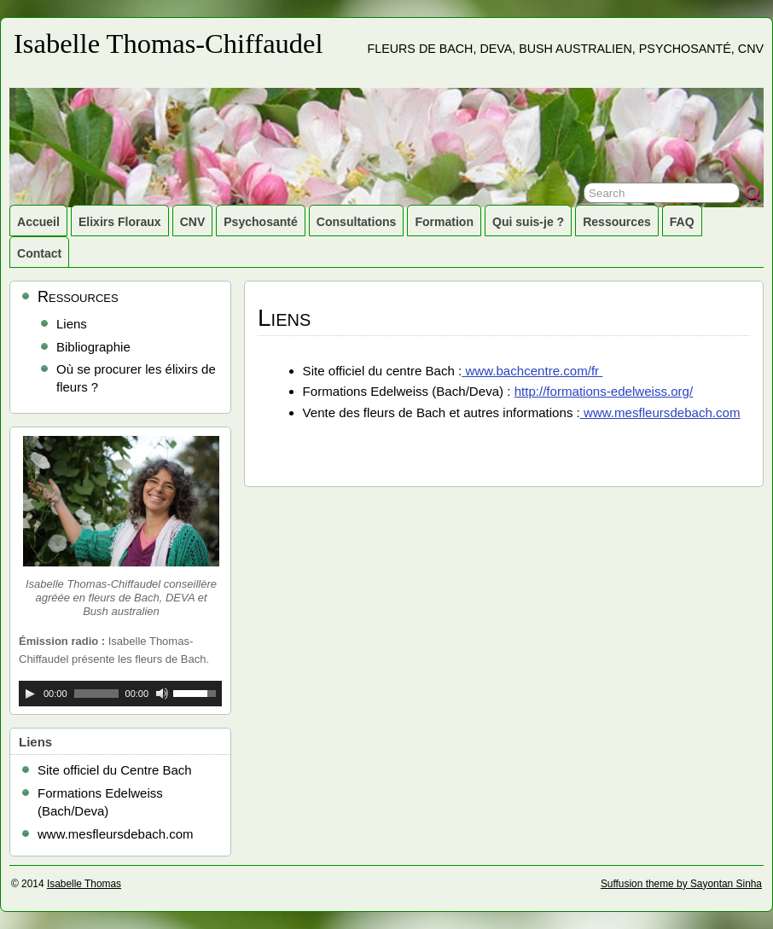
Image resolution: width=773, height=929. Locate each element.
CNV (193, 222)
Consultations (357, 222)
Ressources (617, 222)
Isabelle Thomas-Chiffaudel (168, 43)
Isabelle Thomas (84, 884)
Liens (71, 323)
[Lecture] (30, 693)
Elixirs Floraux (119, 222)
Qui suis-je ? (528, 222)
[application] (120, 693)
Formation (444, 222)
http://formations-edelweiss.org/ (604, 391)
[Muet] (162, 693)
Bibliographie (93, 347)
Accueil (38, 222)
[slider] (96, 693)
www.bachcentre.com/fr (532, 370)
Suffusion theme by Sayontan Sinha (681, 884)
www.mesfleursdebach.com (660, 412)
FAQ (682, 222)
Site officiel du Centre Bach (115, 770)
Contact (39, 253)
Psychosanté (261, 222)
